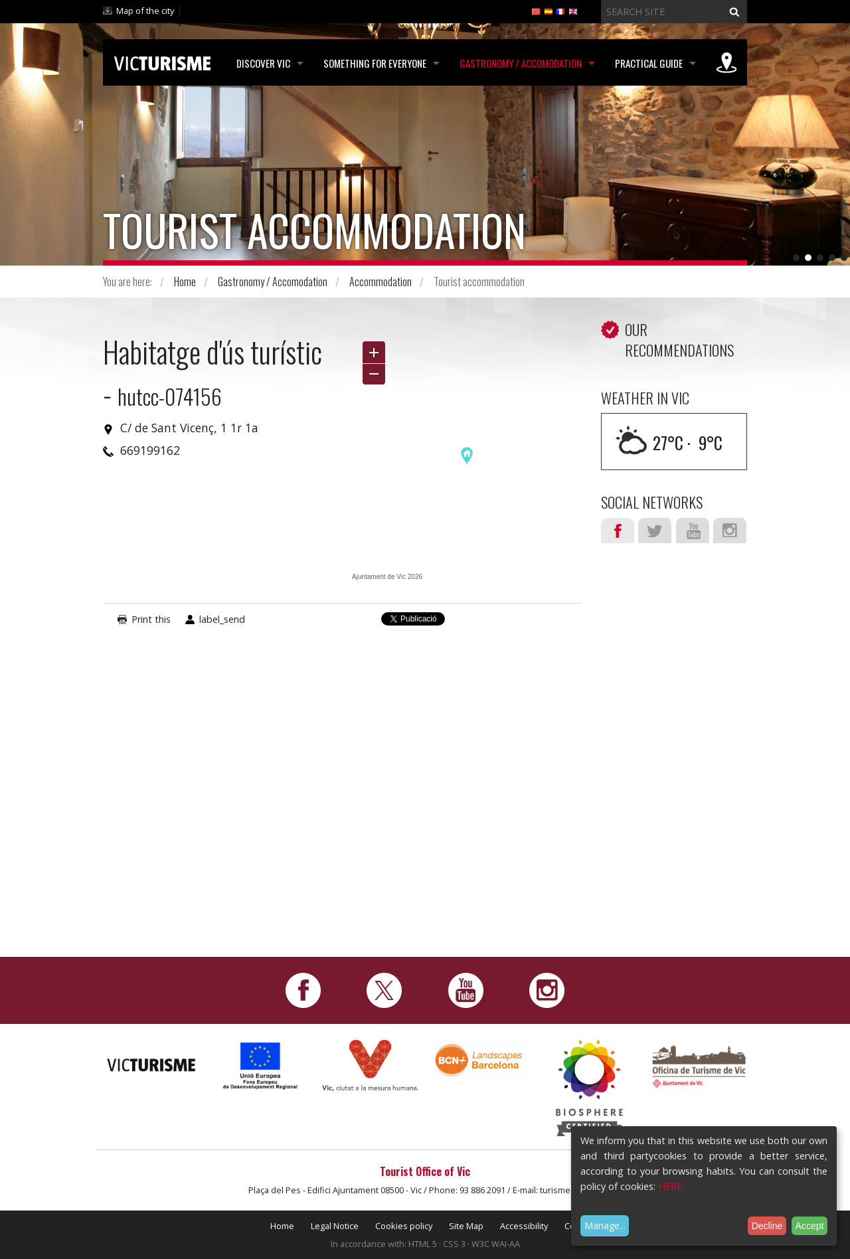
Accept (810, 1225)
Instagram (729, 530)
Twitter (654, 530)
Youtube (692, 530)
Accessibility (524, 1226)
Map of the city (145, 11)
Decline (767, 1225)
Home (185, 282)
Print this (151, 619)
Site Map (466, 1226)
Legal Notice (335, 1226)
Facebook (617, 530)
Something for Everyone (374, 63)
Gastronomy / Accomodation (521, 63)
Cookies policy (403, 1226)
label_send (222, 619)
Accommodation (380, 282)
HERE (670, 1186)
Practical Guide (649, 63)
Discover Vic (263, 63)
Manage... (605, 1225)
